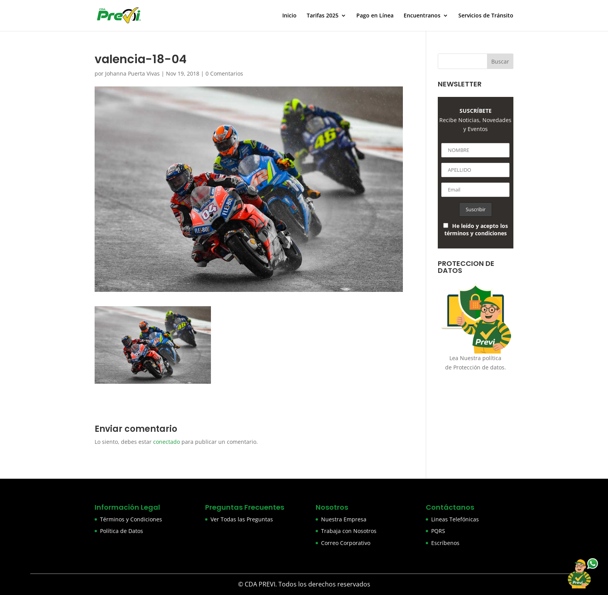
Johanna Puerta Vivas (132, 73)
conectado (166, 441)
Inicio (289, 16)
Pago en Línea (375, 16)
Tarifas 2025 (323, 16)
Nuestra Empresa (343, 519)
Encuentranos (422, 16)
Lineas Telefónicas (455, 519)
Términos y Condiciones (131, 519)
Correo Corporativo (345, 543)
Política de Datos (121, 531)
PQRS (438, 531)
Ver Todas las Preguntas (242, 519)
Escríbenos (445, 543)
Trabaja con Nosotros (349, 531)
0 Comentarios (224, 73)
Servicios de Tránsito (485, 16)
